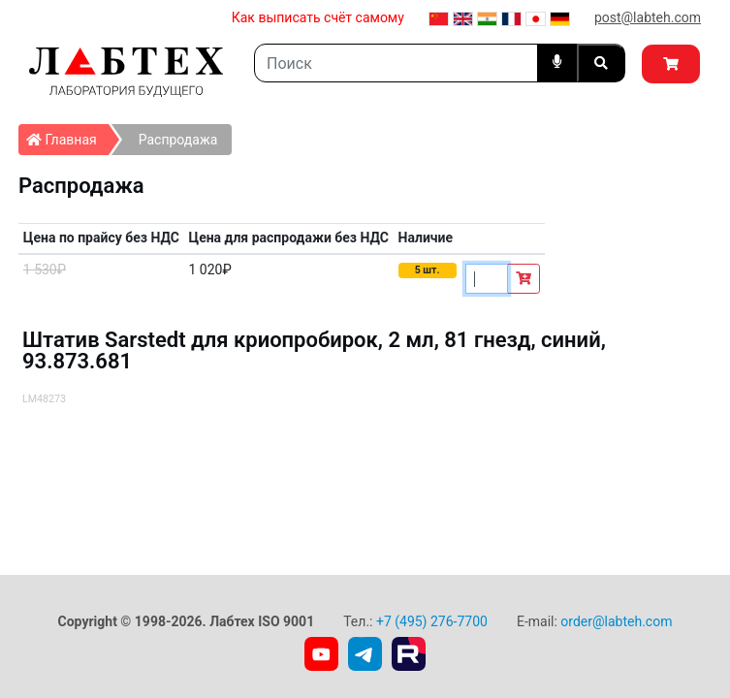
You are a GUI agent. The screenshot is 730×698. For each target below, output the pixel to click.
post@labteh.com (647, 17)
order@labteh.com (616, 621)
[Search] (396, 63)
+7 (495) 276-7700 (432, 621)
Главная (67, 135)
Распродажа (178, 139)
